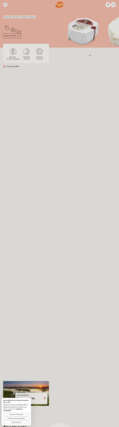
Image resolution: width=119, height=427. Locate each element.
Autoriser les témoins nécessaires (16, 418)
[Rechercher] (113, 4)
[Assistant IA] (107, 4)
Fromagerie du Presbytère (27, 17)
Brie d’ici (15, 17)
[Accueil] (59, 5)
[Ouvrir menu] (5, 5)
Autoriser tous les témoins (16, 414)
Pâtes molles (7, 17)
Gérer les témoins (16, 422)
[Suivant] (116, 35)
